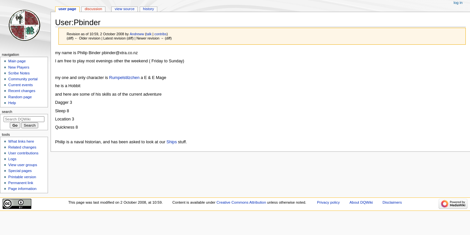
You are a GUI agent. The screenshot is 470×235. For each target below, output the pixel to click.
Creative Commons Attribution (241, 202)
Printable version (22, 177)
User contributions (23, 153)
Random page (20, 97)
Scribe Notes (19, 73)
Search (7, 112)
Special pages (20, 171)
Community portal (23, 79)
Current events (20, 85)
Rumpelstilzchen (124, 77)
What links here (21, 141)
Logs (12, 159)
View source (124, 9)
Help (12, 103)
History (148, 9)
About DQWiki (361, 202)
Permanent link (20, 183)
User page (67, 9)
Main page (17, 61)
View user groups (22, 165)
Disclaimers (392, 202)
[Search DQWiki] (24, 119)
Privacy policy (328, 202)
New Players (18, 67)
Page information (22, 189)
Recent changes (21, 91)
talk (149, 34)
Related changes (22, 147)
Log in (458, 3)
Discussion (93, 9)
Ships (171, 142)
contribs (160, 34)
